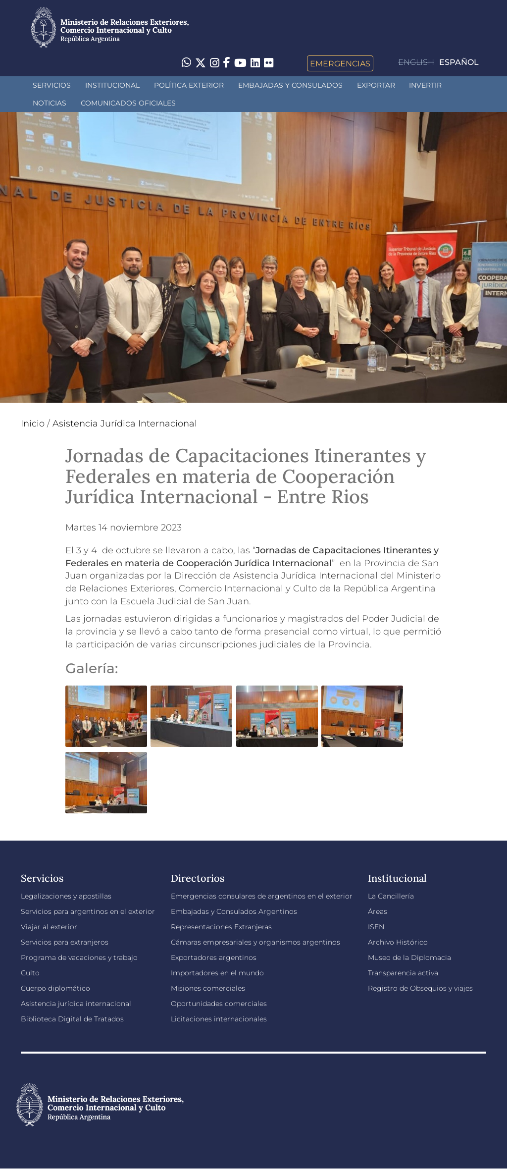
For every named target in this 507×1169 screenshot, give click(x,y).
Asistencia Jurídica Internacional (124, 423)
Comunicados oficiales (128, 103)
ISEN (376, 926)
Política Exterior (189, 85)
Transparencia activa (403, 972)
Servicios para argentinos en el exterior (88, 911)
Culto (30, 972)
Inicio (33, 423)
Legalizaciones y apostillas (66, 896)
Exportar (376, 85)
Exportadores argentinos (213, 957)
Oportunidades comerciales (219, 1003)
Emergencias (340, 63)
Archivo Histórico (398, 942)
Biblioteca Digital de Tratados (72, 1018)
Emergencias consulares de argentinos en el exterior (262, 896)
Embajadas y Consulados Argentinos (234, 911)
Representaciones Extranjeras (221, 926)
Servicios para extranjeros (64, 942)
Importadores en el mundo (217, 972)
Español (459, 62)
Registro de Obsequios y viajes (420, 988)
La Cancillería (391, 896)
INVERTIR (425, 85)
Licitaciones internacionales (219, 1018)
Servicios (52, 85)
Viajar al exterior (49, 926)
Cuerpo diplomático (55, 988)
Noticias (49, 103)
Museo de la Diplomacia (409, 957)
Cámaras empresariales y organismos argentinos (255, 942)
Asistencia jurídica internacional (76, 1003)
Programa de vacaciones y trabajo (79, 957)
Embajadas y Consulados (290, 85)
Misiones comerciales (208, 988)
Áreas (377, 911)
